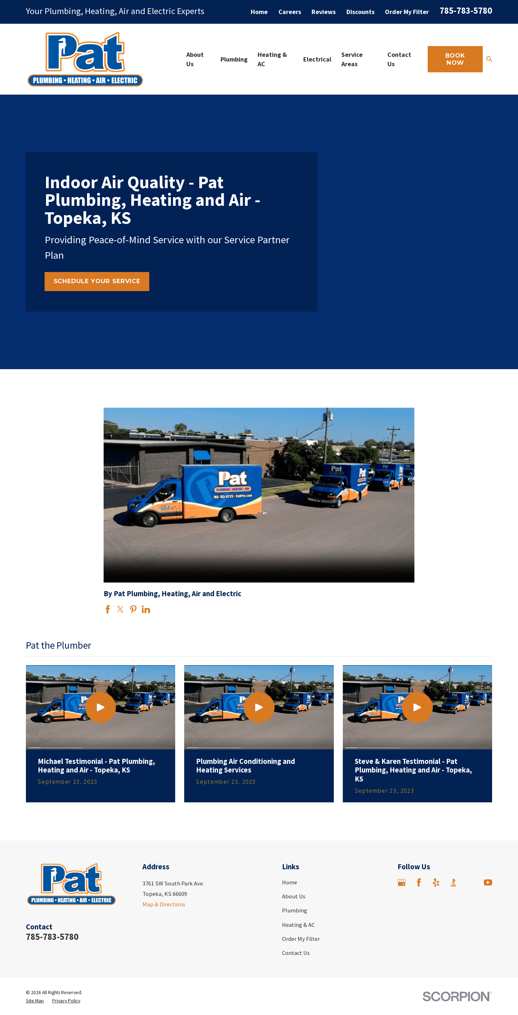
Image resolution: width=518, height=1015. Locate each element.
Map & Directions (163, 904)
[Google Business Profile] (401, 882)
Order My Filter (407, 12)
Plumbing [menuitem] (234, 59)
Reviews (324, 12)
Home (259, 12)
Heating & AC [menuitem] (272, 59)
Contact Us (296, 952)
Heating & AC (298, 924)
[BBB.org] (453, 882)
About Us (293, 896)
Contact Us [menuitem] (399, 59)
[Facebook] (419, 882)
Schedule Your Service (97, 281)
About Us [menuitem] (195, 59)
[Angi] (471, 882)
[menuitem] (35, 1000)
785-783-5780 (466, 10)
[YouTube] (488, 882)
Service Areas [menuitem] (352, 59)
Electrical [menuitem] (317, 59)
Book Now (455, 59)
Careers (289, 12)
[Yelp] (436, 882)
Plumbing (294, 910)
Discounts (360, 12)
